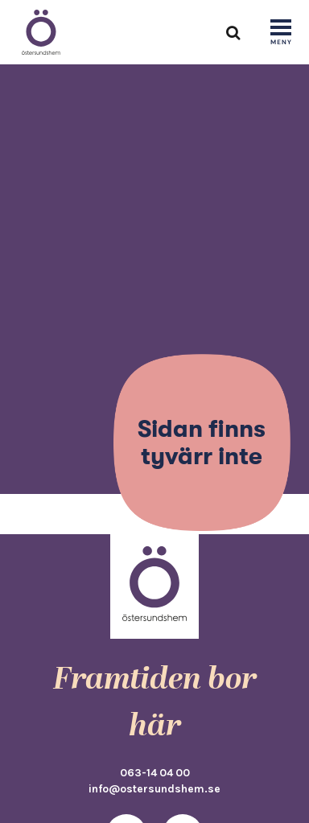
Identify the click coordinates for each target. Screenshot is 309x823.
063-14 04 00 (155, 772)
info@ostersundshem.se (154, 788)
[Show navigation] (281, 33)
